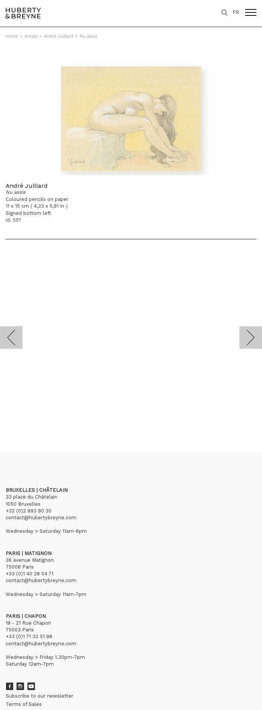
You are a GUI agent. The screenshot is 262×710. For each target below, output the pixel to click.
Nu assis (88, 36)
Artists (31, 36)
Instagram (20, 686)
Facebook (9, 686)
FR (236, 12)
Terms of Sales (24, 704)
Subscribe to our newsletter (39, 696)
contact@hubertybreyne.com (41, 517)
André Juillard (58, 36)
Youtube (31, 686)
